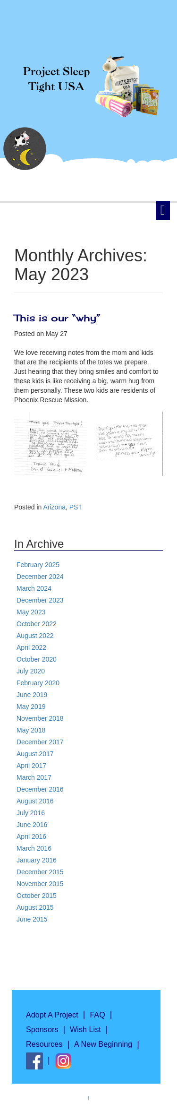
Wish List (85, 1029)
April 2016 (31, 836)
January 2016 (37, 860)
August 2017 (35, 754)
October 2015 (37, 895)
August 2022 (35, 635)
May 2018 (31, 730)
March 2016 (34, 848)
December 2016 (40, 789)
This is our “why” (59, 318)
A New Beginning (103, 1044)
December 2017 (40, 742)
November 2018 (40, 718)
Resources (44, 1044)
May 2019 (31, 706)
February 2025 (38, 565)
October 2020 (37, 659)
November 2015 (40, 884)
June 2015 (32, 919)
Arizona (54, 507)
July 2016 (31, 813)
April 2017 (31, 765)
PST (75, 507)
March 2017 (34, 777)
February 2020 (38, 683)
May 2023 (31, 612)
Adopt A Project (52, 1014)
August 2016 (35, 801)
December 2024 (40, 576)
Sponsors (42, 1029)
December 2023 (40, 600)
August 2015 (35, 907)
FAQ (97, 1014)
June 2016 (32, 824)
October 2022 (37, 624)
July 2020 (31, 671)
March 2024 (34, 588)
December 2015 (40, 872)
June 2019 (32, 694)
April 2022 (31, 647)
